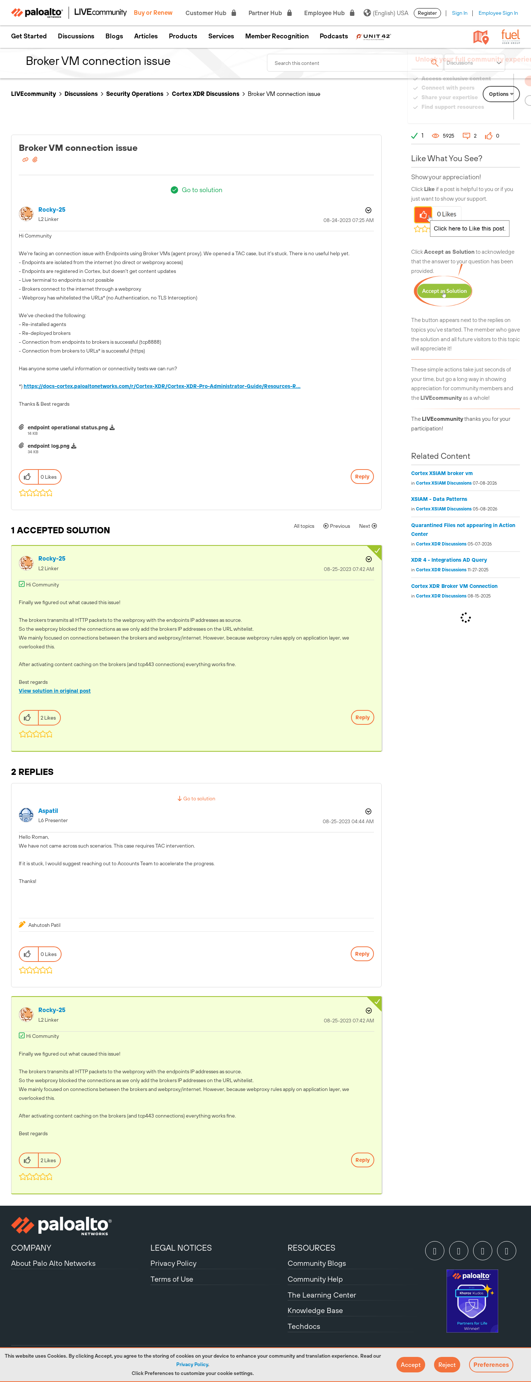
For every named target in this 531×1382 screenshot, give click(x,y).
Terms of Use (171, 1279)
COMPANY (31, 1248)
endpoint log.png (48, 446)
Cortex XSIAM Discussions (444, 483)
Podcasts (334, 36)
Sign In (460, 13)
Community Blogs (317, 1263)
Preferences (491, 1364)
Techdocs (304, 1326)
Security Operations (134, 93)
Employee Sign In (498, 13)
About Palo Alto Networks (53, 1263)
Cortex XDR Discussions (205, 93)
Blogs (114, 36)
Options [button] (367, 210)
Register (427, 13)
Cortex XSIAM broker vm (442, 473)
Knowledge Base (315, 1310)
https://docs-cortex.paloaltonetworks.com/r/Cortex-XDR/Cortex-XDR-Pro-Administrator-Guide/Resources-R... (162, 386)
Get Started (29, 36)
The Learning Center (322, 1295)
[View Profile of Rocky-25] (51, 210)
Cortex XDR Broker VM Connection (454, 586)
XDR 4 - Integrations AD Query (449, 560)
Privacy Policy (192, 1364)
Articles (146, 36)
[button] (410, 1364)
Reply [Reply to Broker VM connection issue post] (362, 476)
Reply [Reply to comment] (362, 717)
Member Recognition (277, 36)
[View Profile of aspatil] (48, 811)
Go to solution (202, 190)
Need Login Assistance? (486, 114)
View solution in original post (55, 691)
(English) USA (386, 13)
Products (183, 36)
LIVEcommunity (33, 93)
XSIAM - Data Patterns (439, 499)
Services (221, 36)
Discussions (76, 36)
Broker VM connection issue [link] (284, 93)
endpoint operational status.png (68, 427)
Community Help (315, 1279)
